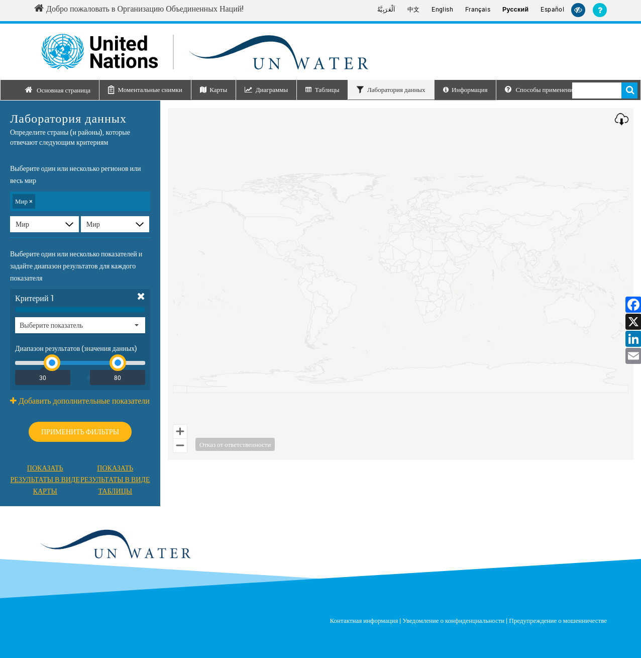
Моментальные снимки (150, 89)
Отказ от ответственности (235, 444)
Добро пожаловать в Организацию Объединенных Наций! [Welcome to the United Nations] (139, 8)
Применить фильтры (80, 431)
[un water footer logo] (114, 545)
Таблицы (327, 89)
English (442, 9)
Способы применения (540, 89)
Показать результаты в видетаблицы (115, 479)
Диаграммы (272, 89)
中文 (413, 9)
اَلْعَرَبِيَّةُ (386, 9)
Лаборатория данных (396, 89)
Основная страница (63, 90)
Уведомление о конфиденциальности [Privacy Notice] (453, 620)
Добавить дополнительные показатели (80, 400)
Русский (515, 9)
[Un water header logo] (205, 51)
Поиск (629, 90)
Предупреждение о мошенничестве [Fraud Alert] (558, 620)
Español (552, 9)
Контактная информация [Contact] (364, 620)
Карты (218, 89)
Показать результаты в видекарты (45, 479)
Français (477, 9)
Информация (469, 89)
